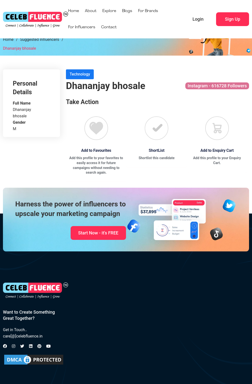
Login (198, 19)
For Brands (148, 11)
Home (73, 11)
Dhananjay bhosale (19, 48)
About (90, 11)
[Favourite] (96, 128)
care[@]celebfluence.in (23, 336)
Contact (109, 27)
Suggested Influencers (39, 39)
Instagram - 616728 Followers (217, 85)
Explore (109, 11)
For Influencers (81, 27)
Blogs (127, 11)
